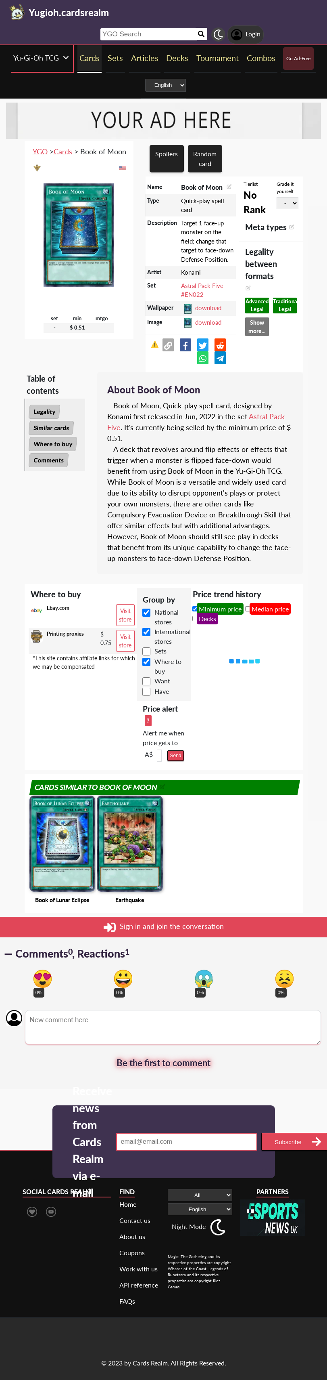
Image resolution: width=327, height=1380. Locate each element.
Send (175, 755)
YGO (40, 151)
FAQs (127, 1301)
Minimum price (220, 609)
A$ (149, 754)
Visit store (125, 615)
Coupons (132, 1252)
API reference (138, 1285)
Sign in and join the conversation (164, 927)
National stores (166, 617)
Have (161, 691)
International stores (172, 636)
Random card (205, 158)
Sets (160, 651)
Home (127, 1204)
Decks (207, 618)
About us (132, 1236)
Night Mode (189, 1226)
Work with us (138, 1269)
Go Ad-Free (298, 58)
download (208, 307)
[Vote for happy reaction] (123, 979)
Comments (48, 460)
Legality (44, 411)
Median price (270, 609)
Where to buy (53, 443)
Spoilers (166, 154)
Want (162, 681)
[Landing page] (17, 12)
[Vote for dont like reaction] (284, 979)
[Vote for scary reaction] (204, 979)
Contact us (134, 1220)
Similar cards (51, 427)
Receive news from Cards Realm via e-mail (92, 1141)
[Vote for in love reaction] (42, 979)
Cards (63, 151)
